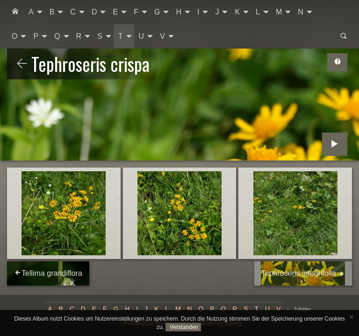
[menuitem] (15, 12)
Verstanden (183, 327)
